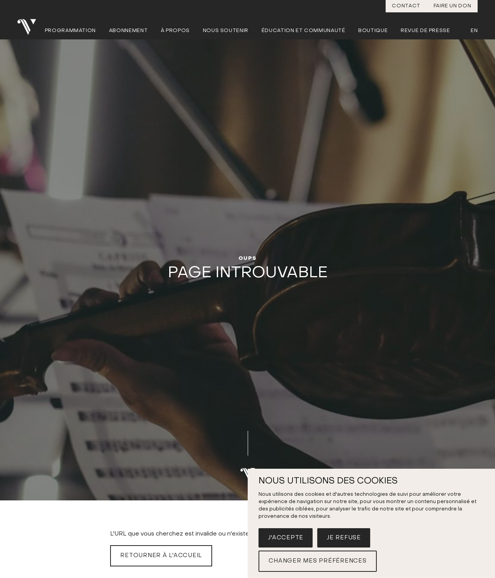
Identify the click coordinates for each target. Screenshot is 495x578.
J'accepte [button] (285, 538)
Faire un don (452, 5)
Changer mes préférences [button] (317, 561)
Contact (406, 5)
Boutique (373, 30)
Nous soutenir (225, 30)
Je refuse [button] (344, 538)
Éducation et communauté (303, 30)
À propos (175, 30)
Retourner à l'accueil (161, 555)
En (474, 30)
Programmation (70, 30)
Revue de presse (425, 30)
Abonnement (128, 30)
